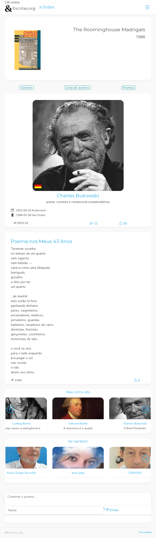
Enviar (111, 509)
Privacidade (145, 532)
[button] (106, 509)
